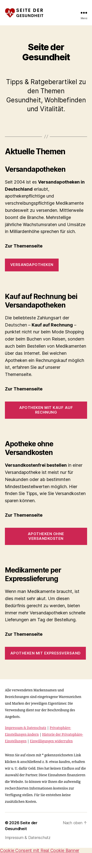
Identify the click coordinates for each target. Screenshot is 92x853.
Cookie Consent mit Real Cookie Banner (39, 850)
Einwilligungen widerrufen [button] (51, 741)
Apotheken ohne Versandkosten (46, 536)
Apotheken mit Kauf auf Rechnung (46, 410)
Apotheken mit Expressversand (45, 653)
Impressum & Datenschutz (25, 728)
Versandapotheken (31, 264)
